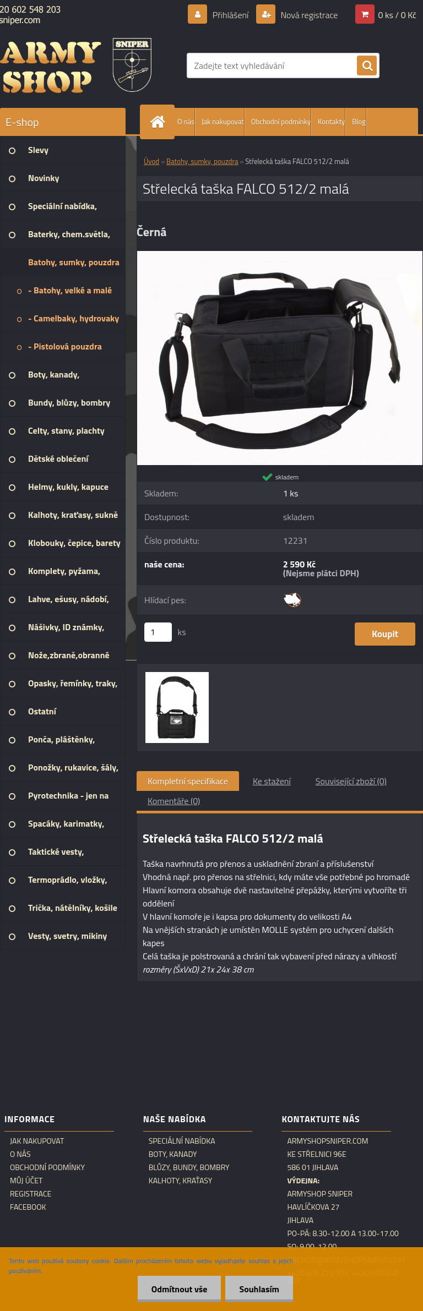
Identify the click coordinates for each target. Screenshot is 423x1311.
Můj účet (26, 1180)
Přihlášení (230, 14)
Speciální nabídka (182, 1141)
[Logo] (75, 65)
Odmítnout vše (179, 1289)
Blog (359, 121)
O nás (185, 121)
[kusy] (158, 632)
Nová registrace (308, 14)
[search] (367, 66)
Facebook (28, 1207)
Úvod (151, 161)
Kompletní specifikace (188, 781)
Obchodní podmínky (281, 121)
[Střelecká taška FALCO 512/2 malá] (279, 255)
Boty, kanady (173, 1154)
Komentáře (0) (174, 800)
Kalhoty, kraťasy (181, 1180)
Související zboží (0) (351, 781)
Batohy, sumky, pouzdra (202, 161)
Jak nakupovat (223, 121)
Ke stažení (272, 781)
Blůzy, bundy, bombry (189, 1167)
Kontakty (331, 121)
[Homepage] (159, 122)
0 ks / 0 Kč (397, 14)
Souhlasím (259, 1289)
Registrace (30, 1194)
